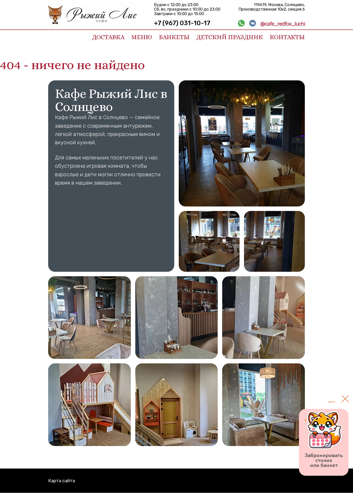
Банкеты (174, 37)
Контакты (287, 37)
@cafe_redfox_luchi (282, 24)
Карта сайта (61, 480)
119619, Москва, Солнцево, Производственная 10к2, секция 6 (271, 7)
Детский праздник (229, 37)
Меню (141, 37)
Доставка (108, 37)
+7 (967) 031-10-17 (182, 23)
